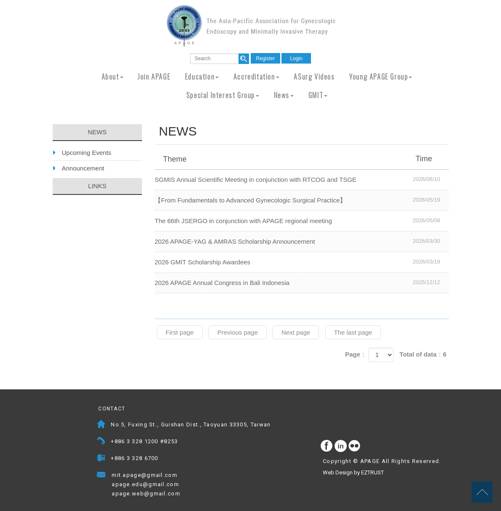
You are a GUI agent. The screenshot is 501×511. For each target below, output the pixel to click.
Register (265, 58)
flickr (354, 446)
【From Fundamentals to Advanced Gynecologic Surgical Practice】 (302, 199)
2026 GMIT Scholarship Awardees (302, 261)
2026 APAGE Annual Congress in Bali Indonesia (302, 282)
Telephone (101, 442)
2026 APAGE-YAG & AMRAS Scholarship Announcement (302, 241)
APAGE (250, 25)
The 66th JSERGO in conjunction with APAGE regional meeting (302, 220)
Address (101, 425)
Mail (185, 476)
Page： (356, 354)
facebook (327, 446)
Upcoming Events (87, 152)
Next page (295, 332)
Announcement (83, 168)
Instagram (341, 446)
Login (296, 58)
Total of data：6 (422, 354)
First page (180, 332)
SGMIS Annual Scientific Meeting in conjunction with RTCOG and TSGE (302, 179)
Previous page (237, 332)
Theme (302, 158)
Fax (101, 459)
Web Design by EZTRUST (353, 472)
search (243, 58)
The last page (353, 332)
